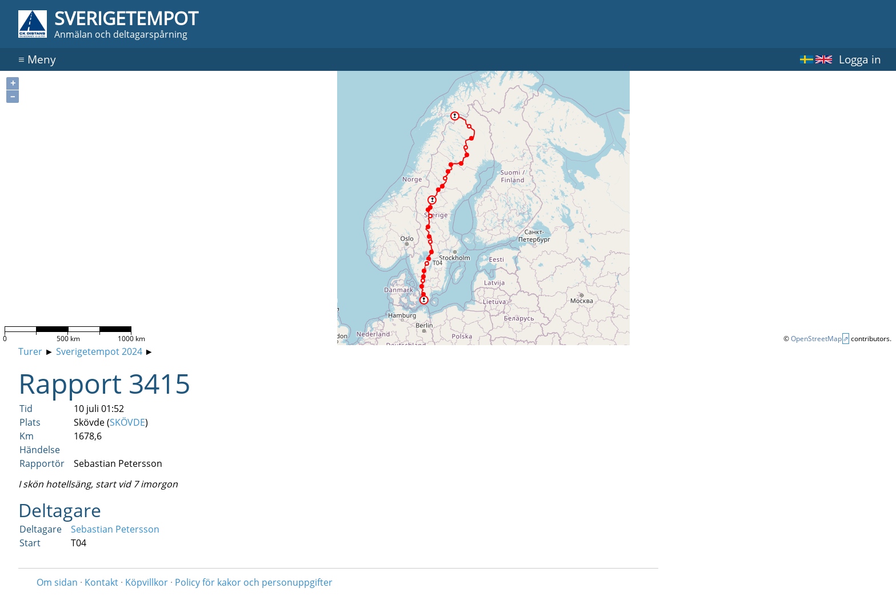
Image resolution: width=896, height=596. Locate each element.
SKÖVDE (127, 422)
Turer (30, 351)
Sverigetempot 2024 (99, 351)
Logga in (860, 59)
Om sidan (57, 582)
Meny (37, 59)
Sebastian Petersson (115, 529)
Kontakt (101, 582)
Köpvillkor (146, 582)
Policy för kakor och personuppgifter (254, 582)
